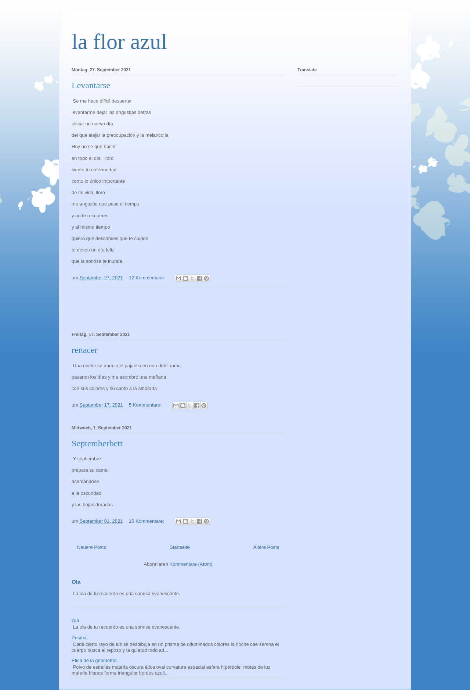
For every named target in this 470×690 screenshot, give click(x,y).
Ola (76, 582)
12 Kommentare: (147, 277)
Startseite (180, 547)
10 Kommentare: (147, 521)
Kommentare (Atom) (191, 564)
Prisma (79, 637)
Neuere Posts (91, 547)
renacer (85, 350)
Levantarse (91, 85)
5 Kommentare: (146, 405)
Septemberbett (97, 443)
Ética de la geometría (94, 660)
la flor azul (119, 41)
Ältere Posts (266, 547)
